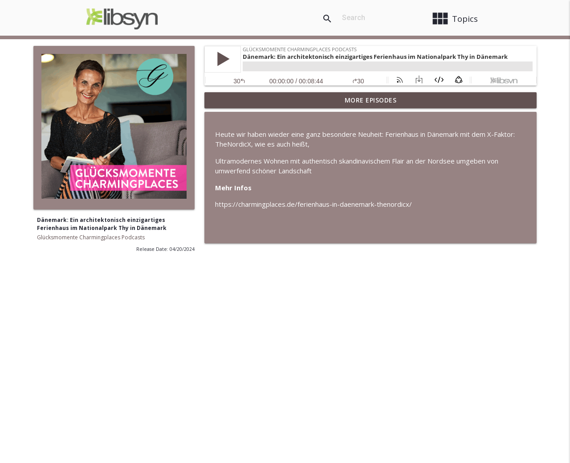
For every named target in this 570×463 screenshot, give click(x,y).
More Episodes (371, 100)
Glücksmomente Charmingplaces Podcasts (91, 237)
